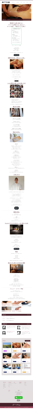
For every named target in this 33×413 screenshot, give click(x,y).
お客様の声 (20, 383)
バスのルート (25, 385)
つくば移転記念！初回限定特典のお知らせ (10, 318)
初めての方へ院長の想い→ (16, 208)
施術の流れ (4, 385)
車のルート (25, 384)
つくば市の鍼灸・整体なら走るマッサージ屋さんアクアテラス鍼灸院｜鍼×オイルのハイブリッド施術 (16, 407)
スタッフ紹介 (15, 383)
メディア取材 (4, 387)
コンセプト (4, 383)
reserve (9, 391)
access (25, 383)
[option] (16, 12)
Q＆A (3, 388)
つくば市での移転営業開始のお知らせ (10, 320)
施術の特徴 (4, 384)
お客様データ (4, 386)
